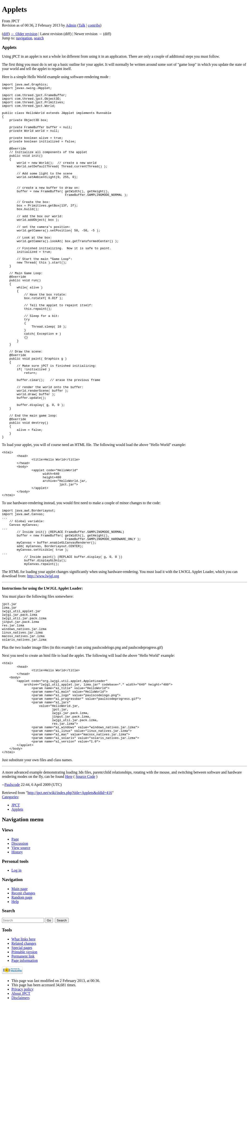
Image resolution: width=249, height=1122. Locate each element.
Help (15, 1020)
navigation (24, 38)
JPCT (15, 923)
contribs (94, 25)
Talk (82, 25)
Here (68, 895)
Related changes (23, 1062)
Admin (71, 25)
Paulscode (12, 903)
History (17, 970)
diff (6, 34)
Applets (17, 927)
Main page (19, 1007)
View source (20, 966)
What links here (23, 1057)
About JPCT (20, 1112)
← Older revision (24, 34)
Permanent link (22, 1074)
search (39, 38)
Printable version (24, 1070)
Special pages (21, 1066)
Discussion (19, 962)
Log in (16, 988)
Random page (21, 1016)
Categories (10, 915)
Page (15, 957)
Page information (24, 1079)
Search (8, 1028)
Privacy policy (22, 1107)
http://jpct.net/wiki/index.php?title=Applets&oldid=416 (70, 911)
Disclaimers (20, 1116)
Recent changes (23, 1011)
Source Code (85, 895)
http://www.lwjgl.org (43, 668)
